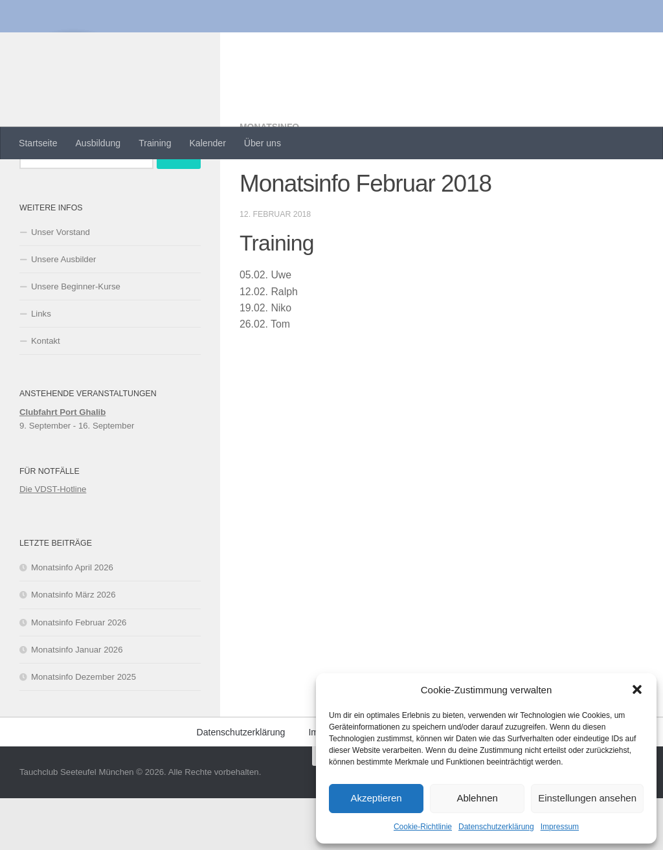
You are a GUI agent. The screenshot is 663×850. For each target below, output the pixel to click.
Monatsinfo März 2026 (73, 646)
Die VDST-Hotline (52, 541)
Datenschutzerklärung (496, 826)
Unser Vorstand (60, 284)
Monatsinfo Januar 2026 (77, 701)
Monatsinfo (270, 178)
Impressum (560, 826)
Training (155, 143)
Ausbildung (97, 143)
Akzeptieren (375, 797)
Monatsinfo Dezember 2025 (83, 728)
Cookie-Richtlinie (423, 826)
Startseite (38, 143)
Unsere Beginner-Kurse (75, 338)
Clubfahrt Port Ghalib (62, 464)
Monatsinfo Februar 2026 (78, 674)
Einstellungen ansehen (587, 797)
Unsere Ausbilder (63, 311)
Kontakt (45, 392)
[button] (637, 689)
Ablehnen (476, 797)
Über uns (262, 143)
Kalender (207, 143)
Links (41, 365)
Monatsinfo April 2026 (72, 619)
